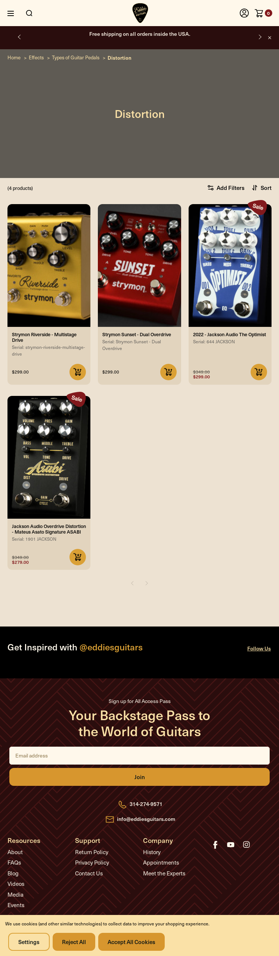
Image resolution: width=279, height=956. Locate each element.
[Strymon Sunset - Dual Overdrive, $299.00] (139, 265)
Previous (19, 36)
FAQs (14, 862)
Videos (15, 883)
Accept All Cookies (131, 942)
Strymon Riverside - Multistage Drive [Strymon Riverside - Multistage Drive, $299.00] (44, 337)
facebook (215, 844)
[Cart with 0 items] (263, 13)
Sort (261, 187)
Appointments (161, 862)
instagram (246, 844)
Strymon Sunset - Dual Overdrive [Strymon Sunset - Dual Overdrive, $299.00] (136, 334)
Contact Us (89, 873)
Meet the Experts (164, 873)
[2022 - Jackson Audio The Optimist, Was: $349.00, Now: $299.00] (230, 265)
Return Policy (91, 852)
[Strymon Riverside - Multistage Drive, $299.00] (48, 265)
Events (15, 905)
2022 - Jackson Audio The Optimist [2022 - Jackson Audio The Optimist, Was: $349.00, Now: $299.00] (229, 334)
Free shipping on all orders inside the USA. (139, 33)
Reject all (74, 942)
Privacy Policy (92, 862)
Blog (13, 873)
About (15, 852)
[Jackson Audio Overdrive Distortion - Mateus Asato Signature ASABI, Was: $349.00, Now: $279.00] (48, 457)
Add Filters (226, 187)
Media (15, 894)
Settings (29, 942)
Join (139, 777)
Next (259, 36)
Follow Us (259, 648)
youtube (230, 844)
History (152, 852)
